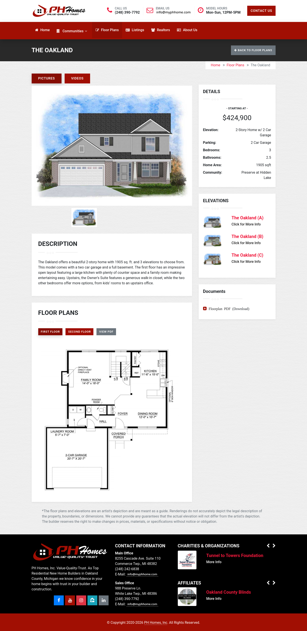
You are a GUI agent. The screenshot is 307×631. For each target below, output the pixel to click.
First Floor (50, 331)
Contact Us (261, 11)
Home (215, 65)
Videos (77, 78)
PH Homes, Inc (155, 622)
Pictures (46, 78)
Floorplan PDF (220, 308)
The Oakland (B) (247, 236)
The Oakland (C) (247, 255)
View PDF (106, 331)
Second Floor (79, 331)
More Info (214, 562)
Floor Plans (235, 65)
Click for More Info (246, 224)
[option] (112, 146)
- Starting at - (237, 108)
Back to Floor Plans (253, 50)
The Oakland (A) (247, 217)
